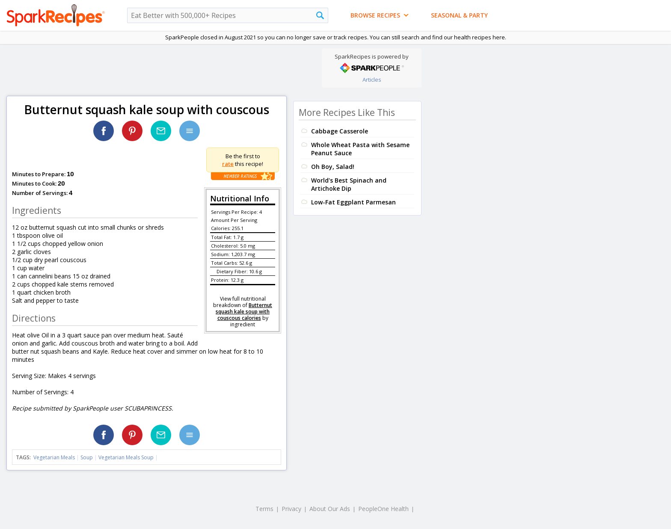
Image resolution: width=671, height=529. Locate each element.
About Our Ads (329, 509)
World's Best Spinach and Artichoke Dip (348, 184)
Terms (264, 509)
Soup (86, 457)
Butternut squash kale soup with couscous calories (244, 311)
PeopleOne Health (383, 509)
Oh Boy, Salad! (332, 167)
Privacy (291, 509)
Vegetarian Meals (54, 457)
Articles (371, 79)
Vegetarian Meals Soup (126, 457)
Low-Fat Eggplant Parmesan (353, 202)
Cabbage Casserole (339, 131)
